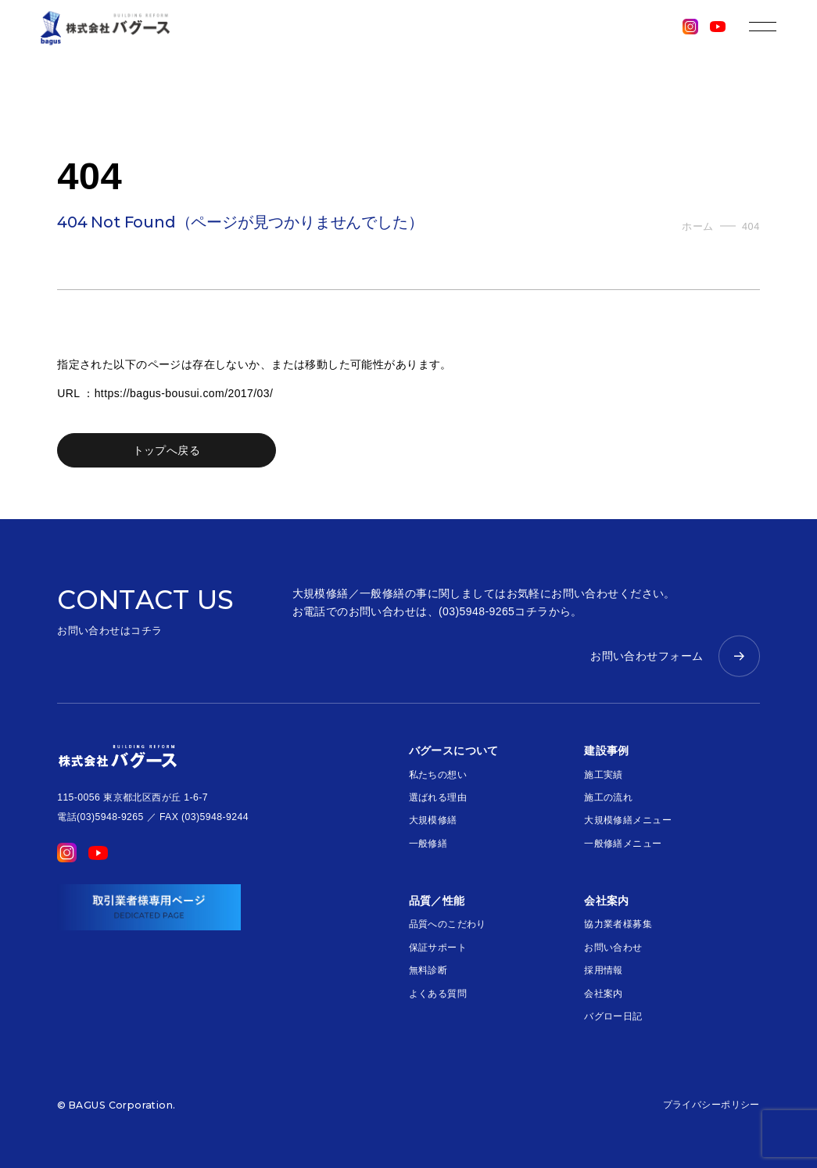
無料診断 (428, 970)
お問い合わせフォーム (646, 656)
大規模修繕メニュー (628, 820)
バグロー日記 (613, 1016)
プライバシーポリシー (711, 1104)
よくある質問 (438, 993)
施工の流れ (608, 797)
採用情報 (603, 970)
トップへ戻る (167, 450)
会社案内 (603, 993)
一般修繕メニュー (622, 843)
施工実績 (603, 774)
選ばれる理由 (438, 797)
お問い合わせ (613, 947)
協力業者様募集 (618, 924)
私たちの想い (438, 774)
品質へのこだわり (447, 924)
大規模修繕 (433, 820)
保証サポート (438, 947)
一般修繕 (428, 843)
